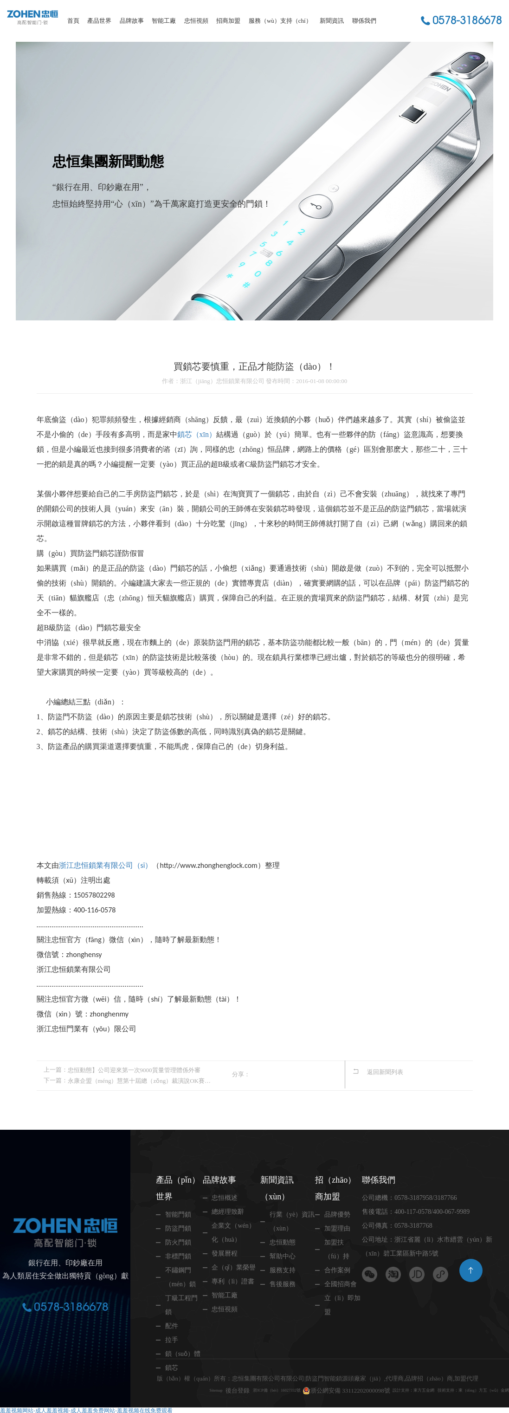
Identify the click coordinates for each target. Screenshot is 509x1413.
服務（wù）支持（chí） (280, 20)
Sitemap (166, 1377)
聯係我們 (364, 20)
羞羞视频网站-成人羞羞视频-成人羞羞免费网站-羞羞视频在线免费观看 (86, 1409)
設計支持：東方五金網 (399, 1377)
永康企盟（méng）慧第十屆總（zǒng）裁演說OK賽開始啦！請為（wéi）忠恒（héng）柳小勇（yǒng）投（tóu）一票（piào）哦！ (140, 1079)
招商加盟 (228, 20)
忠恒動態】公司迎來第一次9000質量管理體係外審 (134, 1069)
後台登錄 (191, 1377)
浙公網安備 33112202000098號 (327, 1377)
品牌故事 (132, 20)
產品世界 (99, 20)
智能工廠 (164, 20)
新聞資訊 (332, 20)
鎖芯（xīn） (196, 434)
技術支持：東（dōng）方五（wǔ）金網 (209, 1389)
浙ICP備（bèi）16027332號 (241, 1377)
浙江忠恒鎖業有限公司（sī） (106, 865)
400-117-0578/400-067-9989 (432, 1210)
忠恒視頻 (196, 20)
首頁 (73, 20)
